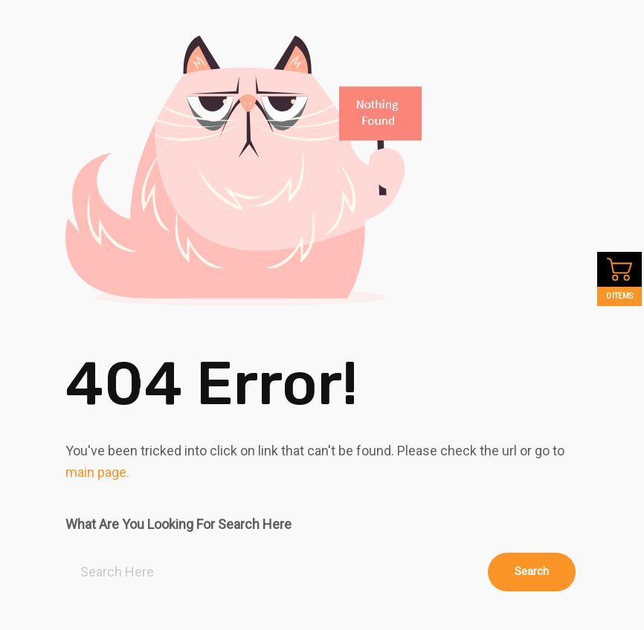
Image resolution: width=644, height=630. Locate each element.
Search (532, 571)
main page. (97, 472)
